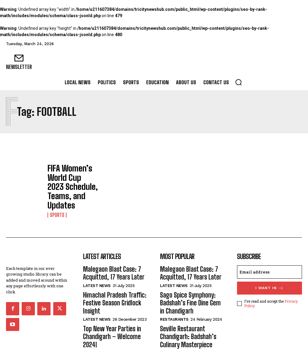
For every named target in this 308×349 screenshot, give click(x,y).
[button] (238, 82)
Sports (57, 189)
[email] (269, 247)
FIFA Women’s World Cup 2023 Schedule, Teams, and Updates (72, 175)
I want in (269, 263)
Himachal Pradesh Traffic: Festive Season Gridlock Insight (110, 273)
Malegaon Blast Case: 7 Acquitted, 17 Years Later (109, 247)
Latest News (97, 258)
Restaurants (174, 287)
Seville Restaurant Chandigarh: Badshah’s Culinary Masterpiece (185, 302)
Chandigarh (95, 310)
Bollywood (172, 317)
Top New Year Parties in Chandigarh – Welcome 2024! (114, 299)
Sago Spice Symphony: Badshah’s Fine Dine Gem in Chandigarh (189, 273)
